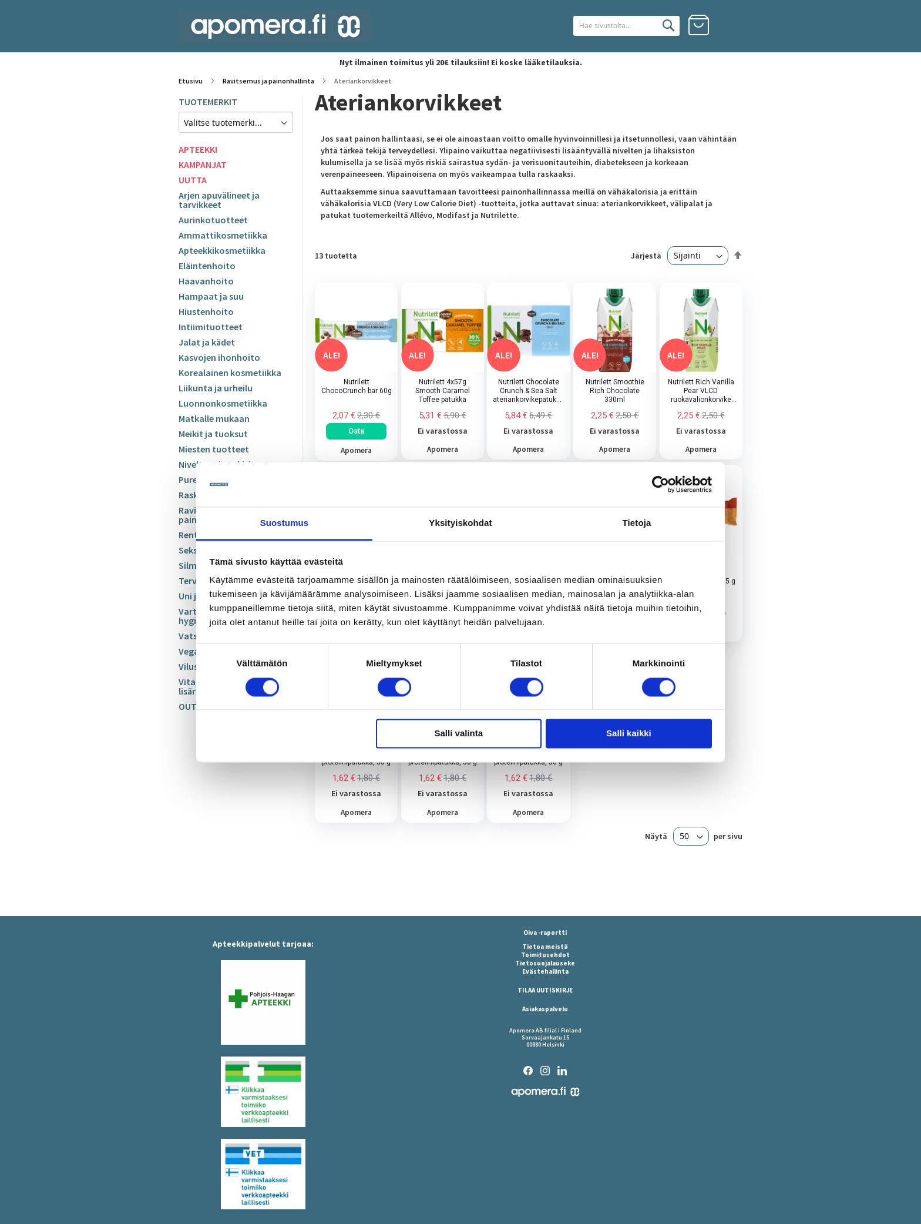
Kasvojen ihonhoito (219, 357)
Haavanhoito (206, 281)
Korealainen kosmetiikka (230, 372)
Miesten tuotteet (214, 449)
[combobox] (612, 26)
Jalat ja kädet (207, 342)
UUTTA (193, 180)
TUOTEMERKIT (208, 102)
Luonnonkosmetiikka (223, 403)
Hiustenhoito (206, 311)
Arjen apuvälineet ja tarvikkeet (219, 199)
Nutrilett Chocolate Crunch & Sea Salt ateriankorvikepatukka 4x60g (528, 391)
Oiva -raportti (545, 932)
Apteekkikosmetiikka (222, 250)
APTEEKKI (198, 149)
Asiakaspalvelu (545, 1009)
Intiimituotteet (211, 327)
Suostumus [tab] (284, 523)
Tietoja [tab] (637, 523)
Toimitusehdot (545, 955)
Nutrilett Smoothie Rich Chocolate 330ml (615, 391)
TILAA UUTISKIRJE (545, 990)
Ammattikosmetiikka (223, 235)
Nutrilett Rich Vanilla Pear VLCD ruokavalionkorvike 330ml (701, 391)
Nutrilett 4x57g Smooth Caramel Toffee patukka (442, 391)
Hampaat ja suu (211, 296)
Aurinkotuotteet (213, 220)
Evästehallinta (545, 971)
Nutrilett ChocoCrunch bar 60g (356, 386)
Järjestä (646, 255)
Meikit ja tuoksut (213, 434)
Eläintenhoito (207, 265)
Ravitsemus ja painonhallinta (269, 80)
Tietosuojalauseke (545, 963)
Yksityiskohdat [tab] (460, 523)
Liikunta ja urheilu (216, 388)
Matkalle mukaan (214, 418)
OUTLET (195, 706)
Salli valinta (459, 734)
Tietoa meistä (545, 947)
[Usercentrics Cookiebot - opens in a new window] (660, 484)
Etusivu (191, 80)
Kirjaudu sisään (731, 25)
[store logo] (275, 26)
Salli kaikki (628, 734)
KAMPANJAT (203, 164)
